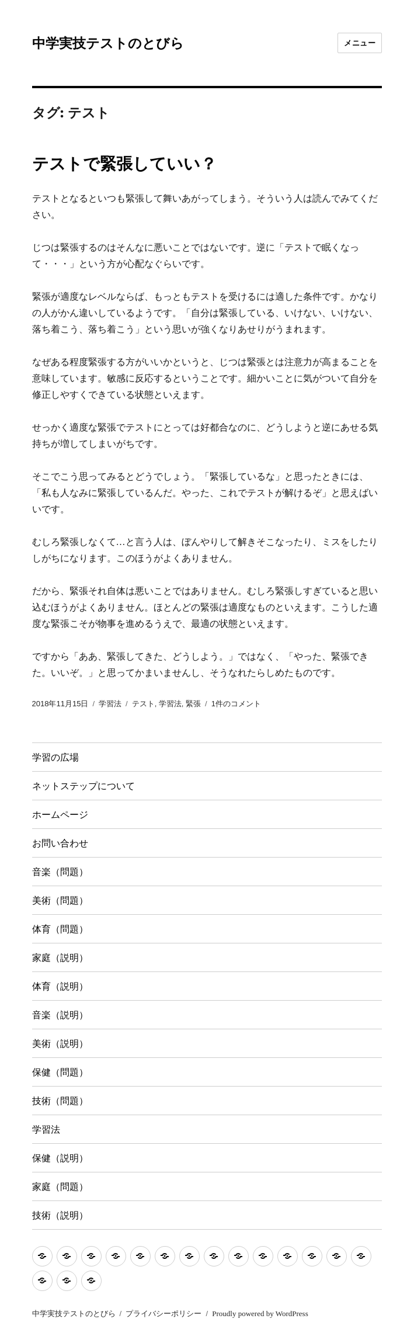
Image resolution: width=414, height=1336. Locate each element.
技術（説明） (60, 1215)
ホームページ (60, 815)
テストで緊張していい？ (124, 163)
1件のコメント (236, 703)
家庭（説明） (60, 958)
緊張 (193, 703)
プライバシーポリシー (163, 1313)
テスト (143, 703)
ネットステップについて (83, 786)
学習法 (110, 703)
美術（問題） (60, 900)
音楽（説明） (60, 1015)
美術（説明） (60, 1044)
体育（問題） (60, 929)
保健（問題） (60, 1072)
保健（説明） (60, 1158)
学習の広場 (55, 757)
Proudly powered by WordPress (260, 1313)
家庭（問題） (60, 1187)
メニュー (359, 42)
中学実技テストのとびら (108, 43)
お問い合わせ (60, 843)
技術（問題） (60, 1101)
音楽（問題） (60, 872)
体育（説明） (60, 986)
